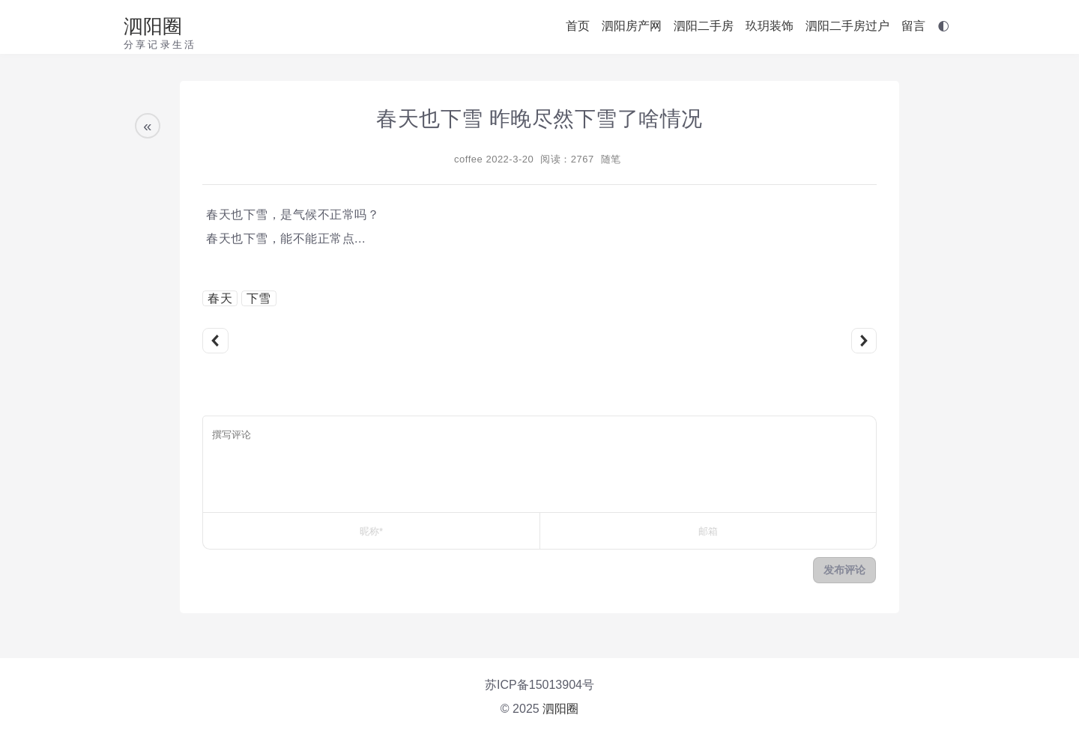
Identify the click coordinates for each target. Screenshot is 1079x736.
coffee (468, 159)
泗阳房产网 (632, 25)
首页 (578, 25)
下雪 (259, 298)
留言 (913, 25)
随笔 (611, 159)
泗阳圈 (153, 26)
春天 (220, 298)
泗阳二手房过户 (847, 25)
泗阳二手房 (704, 25)
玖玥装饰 (770, 25)
